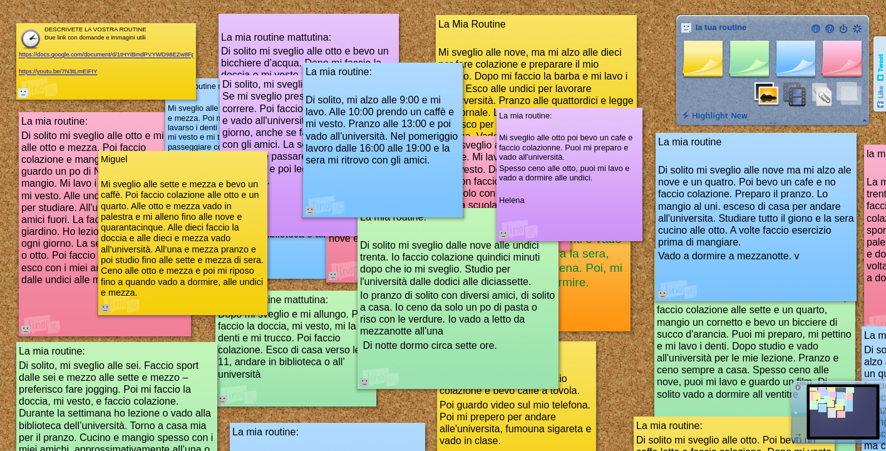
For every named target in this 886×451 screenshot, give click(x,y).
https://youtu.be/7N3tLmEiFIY (58, 71)
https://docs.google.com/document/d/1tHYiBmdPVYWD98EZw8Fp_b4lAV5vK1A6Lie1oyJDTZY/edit (150, 54)
